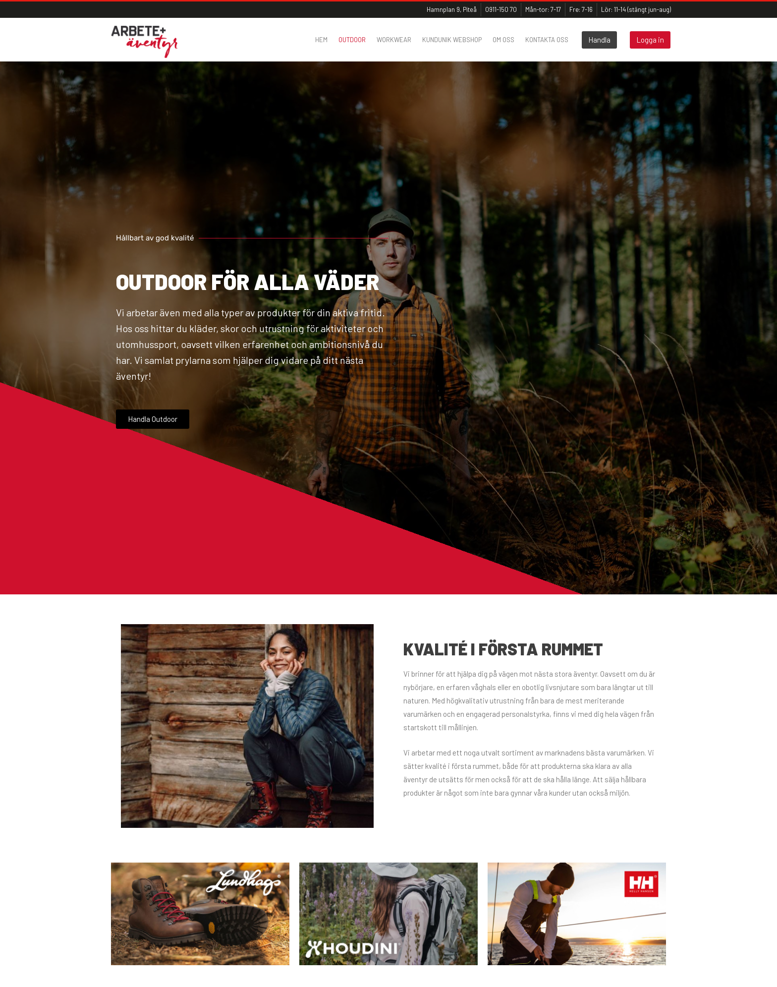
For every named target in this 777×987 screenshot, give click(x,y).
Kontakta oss (546, 40)
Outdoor (352, 40)
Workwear (394, 40)
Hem (321, 40)
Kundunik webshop (452, 40)
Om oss (503, 40)
